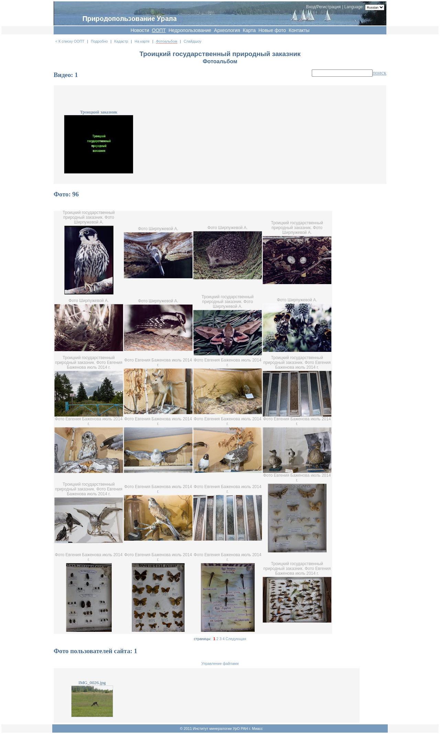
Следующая (236, 639)
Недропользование (189, 30)
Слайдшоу (192, 41)
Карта (249, 30)
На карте (142, 41)
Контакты (299, 30)
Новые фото (272, 30)
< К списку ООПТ (70, 41)
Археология (227, 30)
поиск (379, 73)
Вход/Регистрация (323, 6)
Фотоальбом (166, 41)
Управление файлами (220, 663)
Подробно (99, 41)
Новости (140, 30)
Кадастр (121, 41)
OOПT (159, 30)
